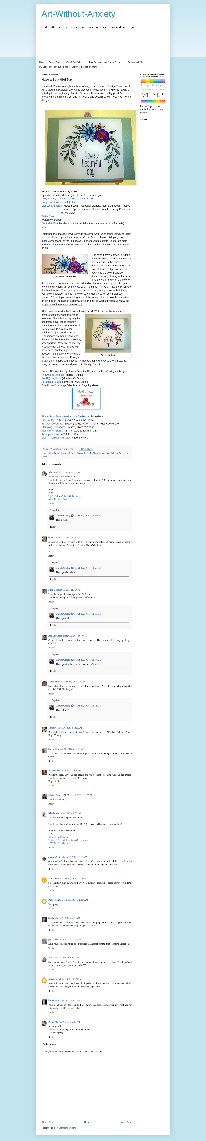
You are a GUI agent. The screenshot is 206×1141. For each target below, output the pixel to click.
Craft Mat (46, 223)
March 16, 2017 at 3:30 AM (68, 590)
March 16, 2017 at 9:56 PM (68, 813)
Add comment (49, 1044)
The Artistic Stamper (52, 374)
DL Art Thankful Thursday (55, 437)
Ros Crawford (55, 636)
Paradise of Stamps (52, 381)
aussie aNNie (54, 857)
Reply (51, 503)
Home (41, 62)
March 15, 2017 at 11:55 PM (67, 472)
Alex (50, 472)
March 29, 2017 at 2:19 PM (67, 1022)
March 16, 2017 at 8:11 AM (70, 749)
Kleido (51, 813)
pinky (51, 939)
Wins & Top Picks (73, 62)
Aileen (51, 979)
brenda (51, 537)
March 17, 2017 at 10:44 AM (75, 900)
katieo (51, 1000)
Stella (51, 918)
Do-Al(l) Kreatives (51, 378)
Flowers (72, 453)
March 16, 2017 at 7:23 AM (69, 728)
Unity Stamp (48, 198)
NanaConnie (54, 878)
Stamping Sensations (53, 427)
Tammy (52, 728)
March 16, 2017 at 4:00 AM (75, 636)
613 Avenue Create (52, 423)
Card (51, 453)
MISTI (44, 226)
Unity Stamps (99, 453)
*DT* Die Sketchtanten (59, 843)
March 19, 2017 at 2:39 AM (67, 918)
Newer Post (47, 1122)
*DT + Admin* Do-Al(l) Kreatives (64, 496)
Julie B (51, 590)
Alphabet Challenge (52, 430)
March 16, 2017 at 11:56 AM (87, 515)
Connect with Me (135, 62)
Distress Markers (50, 205)
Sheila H (52, 749)
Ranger (80, 453)
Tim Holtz (88, 453)
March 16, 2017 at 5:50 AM (75, 681)
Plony (51, 1022)
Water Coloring (112, 453)
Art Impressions (50, 434)
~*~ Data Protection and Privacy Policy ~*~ (105, 62)
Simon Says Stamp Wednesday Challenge (65, 416)
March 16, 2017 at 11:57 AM (87, 660)
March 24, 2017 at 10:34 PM (69, 979)
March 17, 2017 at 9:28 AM (74, 878)
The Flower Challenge (53, 385)
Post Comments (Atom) (65, 1128)
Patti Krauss (54, 900)
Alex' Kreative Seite (58, 499)
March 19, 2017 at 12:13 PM (68, 939)
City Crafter (47, 420)
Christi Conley (63, 515)
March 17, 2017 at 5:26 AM (74, 857)
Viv (50, 957)
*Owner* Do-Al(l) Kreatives (61, 840)
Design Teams (55, 62)
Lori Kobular (55, 681)
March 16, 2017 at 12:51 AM (69, 537)
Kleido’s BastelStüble (58, 837)
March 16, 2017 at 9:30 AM (69, 770)
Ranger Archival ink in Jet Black (59, 202)
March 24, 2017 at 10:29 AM (66, 957)
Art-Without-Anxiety (78, 14)
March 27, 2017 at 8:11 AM (67, 1000)
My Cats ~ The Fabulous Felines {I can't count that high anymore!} (68, 67)
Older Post (126, 1122)
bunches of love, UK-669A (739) (76, 198)
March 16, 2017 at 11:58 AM (87, 705)
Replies (55, 510)
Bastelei (52, 770)
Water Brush (48, 216)
